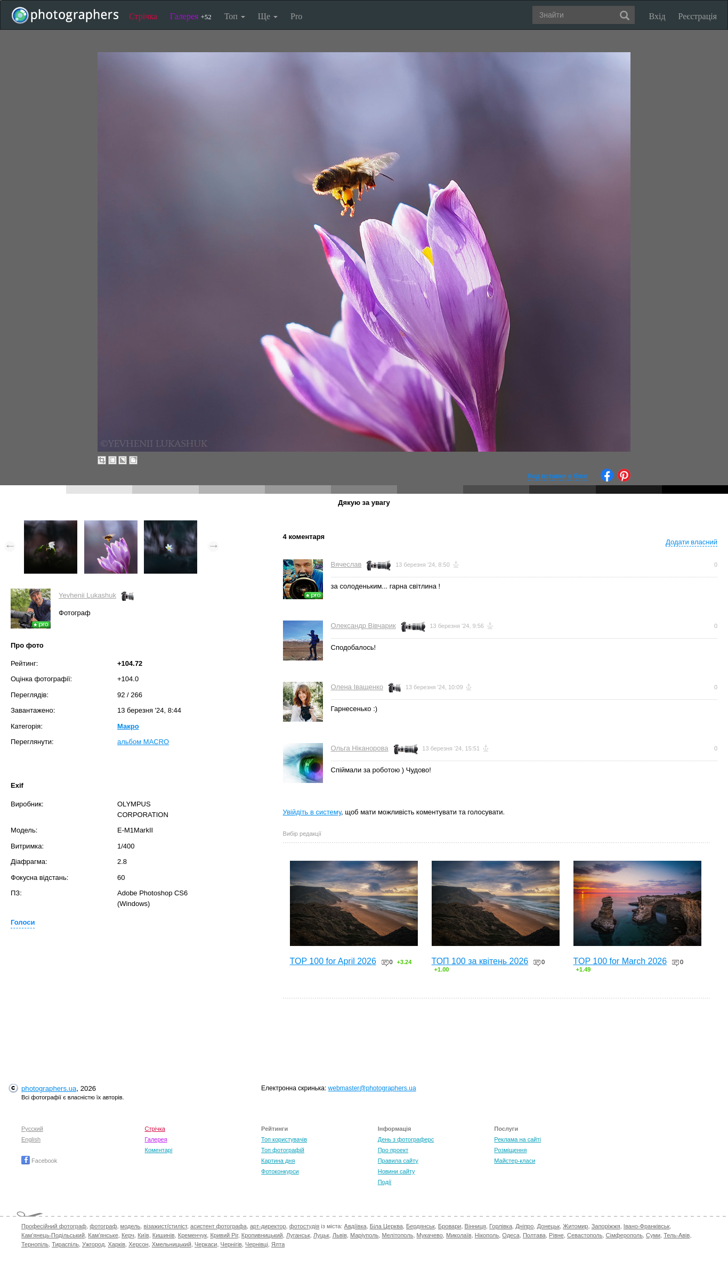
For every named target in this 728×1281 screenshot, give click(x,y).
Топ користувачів (284, 1139)
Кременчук (192, 1235)
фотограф (103, 1226)
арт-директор (268, 1226)
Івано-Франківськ (646, 1226)
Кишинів (163, 1235)
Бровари (450, 1226)
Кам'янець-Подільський (53, 1235)
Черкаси (206, 1244)
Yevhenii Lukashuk (87, 595)
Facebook (39, 1160)
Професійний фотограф (53, 1226)
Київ (143, 1235)
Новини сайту (396, 1171)
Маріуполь (364, 1235)
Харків (116, 1244)
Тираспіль (65, 1244)
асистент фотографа (218, 1226)
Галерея (191, 16)
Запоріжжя (606, 1226)
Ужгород (93, 1244)
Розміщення (510, 1150)
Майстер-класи (514, 1160)
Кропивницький (262, 1235)
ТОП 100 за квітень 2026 (480, 961)
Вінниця (475, 1226)
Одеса (510, 1235)
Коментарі (158, 1150)
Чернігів (231, 1244)
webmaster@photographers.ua (372, 1088)
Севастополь (584, 1235)
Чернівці (256, 1244)
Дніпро (524, 1226)
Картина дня (278, 1160)
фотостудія (304, 1226)
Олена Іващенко (357, 687)
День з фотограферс (406, 1139)
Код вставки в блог (558, 476)
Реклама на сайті (517, 1139)
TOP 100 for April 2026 (333, 961)
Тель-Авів (677, 1235)
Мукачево (430, 1235)
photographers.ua (48, 1088)
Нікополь (487, 1235)
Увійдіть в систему (312, 812)
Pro (296, 16)
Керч (128, 1235)
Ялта (278, 1244)
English (31, 1139)
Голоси (23, 922)
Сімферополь (624, 1235)
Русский (32, 1128)
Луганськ (298, 1235)
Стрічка (143, 16)
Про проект (393, 1150)
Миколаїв (459, 1235)
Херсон (138, 1244)
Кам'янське (103, 1235)
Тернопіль (34, 1244)
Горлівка (500, 1226)
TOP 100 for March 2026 (620, 961)
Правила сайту (398, 1160)
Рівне (556, 1235)
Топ (234, 16)
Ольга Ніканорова (360, 748)
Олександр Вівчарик (363, 626)
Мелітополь (397, 1235)
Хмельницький (171, 1244)
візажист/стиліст (165, 1226)
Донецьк (548, 1226)
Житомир (575, 1226)
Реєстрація (697, 16)
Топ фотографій (282, 1150)
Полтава (534, 1235)
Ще (268, 16)
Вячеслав (346, 564)
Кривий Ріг (224, 1235)
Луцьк (321, 1235)
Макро (128, 726)
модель (130, 1226)
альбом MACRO (143, 742)
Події (385, 1182)
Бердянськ (420, 1226)
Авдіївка (355, 1226)
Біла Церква (386, 1226)
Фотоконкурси (279, 1171)
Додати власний (691, 542)
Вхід (657, 16)
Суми (653, 1235)
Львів (340, 1235)
